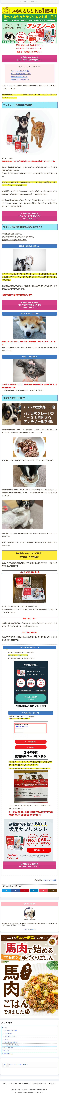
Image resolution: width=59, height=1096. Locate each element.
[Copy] (52, 890)
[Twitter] (6, 890)
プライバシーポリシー (10, 1036)
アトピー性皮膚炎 (8, 1047)
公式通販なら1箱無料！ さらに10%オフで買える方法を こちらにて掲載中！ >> (29, 305)
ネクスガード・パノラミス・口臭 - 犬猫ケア (16, 1064)
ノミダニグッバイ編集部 (49, 880)
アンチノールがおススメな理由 (20, 71)
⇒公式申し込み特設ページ (18, 655)
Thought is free (39, 1092)
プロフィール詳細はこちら (29, 929)
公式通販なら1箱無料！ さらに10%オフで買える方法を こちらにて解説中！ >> (29, 216)
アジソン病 (6, 1050)
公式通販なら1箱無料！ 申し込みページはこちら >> (29, 865)
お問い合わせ (8, 1033)
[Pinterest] (24, 890)
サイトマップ (8, 1039)
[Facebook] (15, 890)
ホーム (5, 1027)
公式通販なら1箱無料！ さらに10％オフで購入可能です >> (29, 58)
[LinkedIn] (34, 890)
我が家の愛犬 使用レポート (19, 76)
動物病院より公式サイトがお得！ (21, 79)
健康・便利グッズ (8, 1053)
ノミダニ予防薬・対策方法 (10, 1042)
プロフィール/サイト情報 (10, 1030)
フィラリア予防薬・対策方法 (11, 1045)
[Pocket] (43, 890)
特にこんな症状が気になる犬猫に (21, 74)
